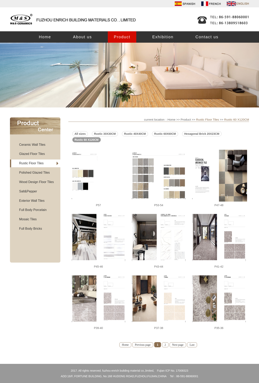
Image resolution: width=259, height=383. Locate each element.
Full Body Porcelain (33, 210)
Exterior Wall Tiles (31, 200)
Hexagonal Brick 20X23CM (201, 133)
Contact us (207, 37)
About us (82, 37)
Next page (177, 344)
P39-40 (98, 328)
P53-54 (158, 205)
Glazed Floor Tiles (32, 154)
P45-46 (98, 266)
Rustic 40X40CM (135, 133)
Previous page (143, 344)
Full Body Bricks (30, 228)
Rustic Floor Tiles (31, 163)
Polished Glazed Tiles (34, 172)
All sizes (80, 133)
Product (122, 37)
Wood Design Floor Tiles (36, 182)
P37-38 (158, 328)
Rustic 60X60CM (165, 133)
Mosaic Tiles (28, 219)
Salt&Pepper (28, 191)
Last (192, 344)
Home (45, 37)
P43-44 (158, 266)
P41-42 (218, 266)
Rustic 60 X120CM (236, 119)
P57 (98, 205)
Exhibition (163, 37)
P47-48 (218, 205)
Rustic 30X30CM (105, 133)
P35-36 (218, 328)
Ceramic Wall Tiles (32, 144)
